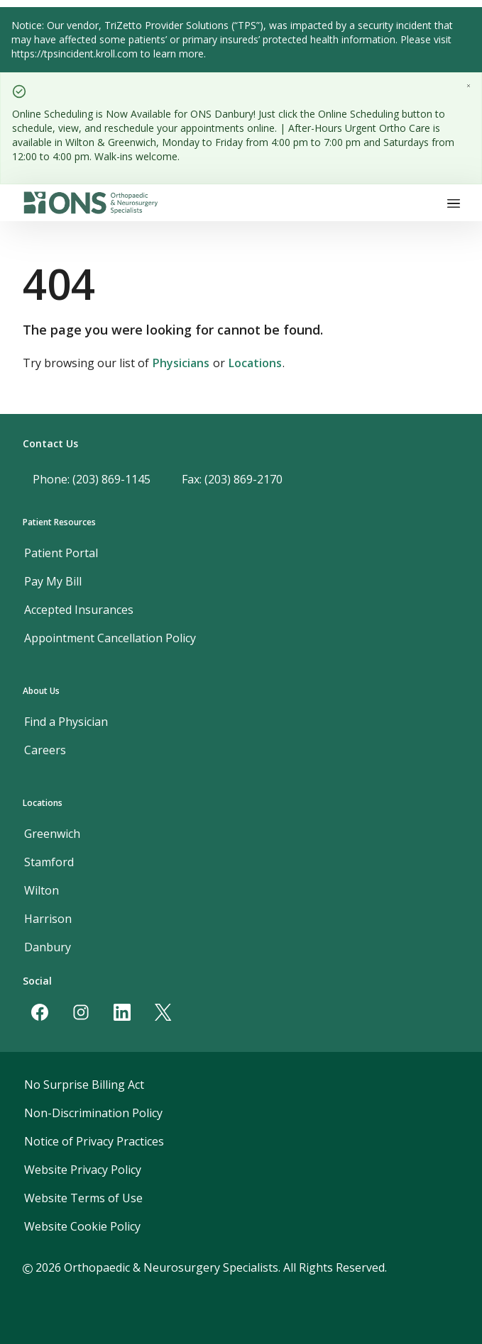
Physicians (181, 363)
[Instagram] (81, 1012)
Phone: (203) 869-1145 (91, 479)
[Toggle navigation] (454, 203)
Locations (255, 363)
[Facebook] (40, 1012)
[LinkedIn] (122, 1012)
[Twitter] (163, 1012)
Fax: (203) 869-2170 (232, 479)
